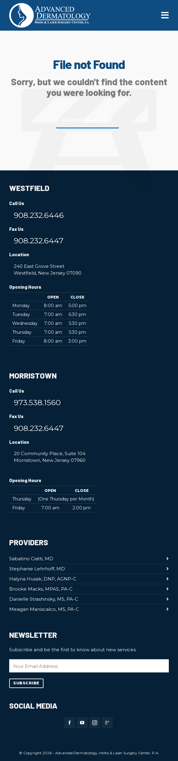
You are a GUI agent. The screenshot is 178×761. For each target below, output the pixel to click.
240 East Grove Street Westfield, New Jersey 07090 (47, 269)
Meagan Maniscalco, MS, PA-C (44, 609)
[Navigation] (165, 15)
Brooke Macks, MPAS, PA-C (41, 589)
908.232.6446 (39, 215)
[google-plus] (107, 722)
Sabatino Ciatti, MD (31, 558)
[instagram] (94, 722)
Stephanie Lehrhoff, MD (37, 569)
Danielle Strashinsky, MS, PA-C (43, 599)
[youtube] (82, 722)
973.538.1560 (37, 402)
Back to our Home (87, 120)
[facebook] (69, 722)
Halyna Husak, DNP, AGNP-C (42, 579)
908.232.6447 (38, 240)
